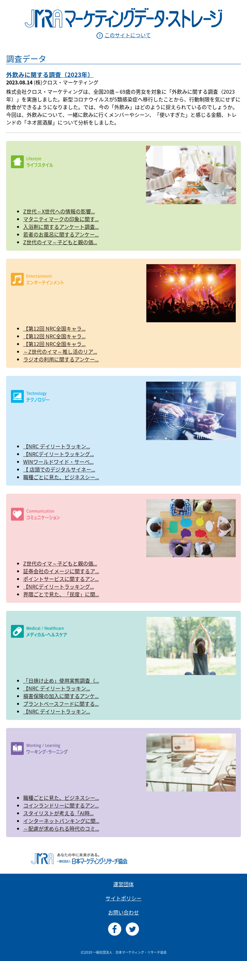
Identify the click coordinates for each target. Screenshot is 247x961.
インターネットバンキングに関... (61, 821)
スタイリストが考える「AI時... (58, 813)
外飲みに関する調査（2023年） (50, 74)
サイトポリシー (123, 898)
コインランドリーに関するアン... (61, 805)
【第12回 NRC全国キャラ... (54, 328)
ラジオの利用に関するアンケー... (61, 359)
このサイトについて (128, 35)
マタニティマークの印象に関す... (61, 219)
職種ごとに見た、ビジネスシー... (61, 477)
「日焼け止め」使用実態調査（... (61, 680)
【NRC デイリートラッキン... (56, 446)
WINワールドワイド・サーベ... (58, 461)
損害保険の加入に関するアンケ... (61, 696)
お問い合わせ (123, 912)
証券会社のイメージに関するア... (61, 571)
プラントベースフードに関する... (61, 703)
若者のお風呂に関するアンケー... (61, 234)
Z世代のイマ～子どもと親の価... (60, 242)
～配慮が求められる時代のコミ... (61, 828)
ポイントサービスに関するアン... (61, 579)
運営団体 (123, 884)
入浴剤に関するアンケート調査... (61, 226)
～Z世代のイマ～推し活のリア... (60, 351)
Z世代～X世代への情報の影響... (59, 211)
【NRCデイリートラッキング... (58, 454)
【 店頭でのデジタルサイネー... (59, 469)
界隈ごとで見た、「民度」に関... (61, 594)
